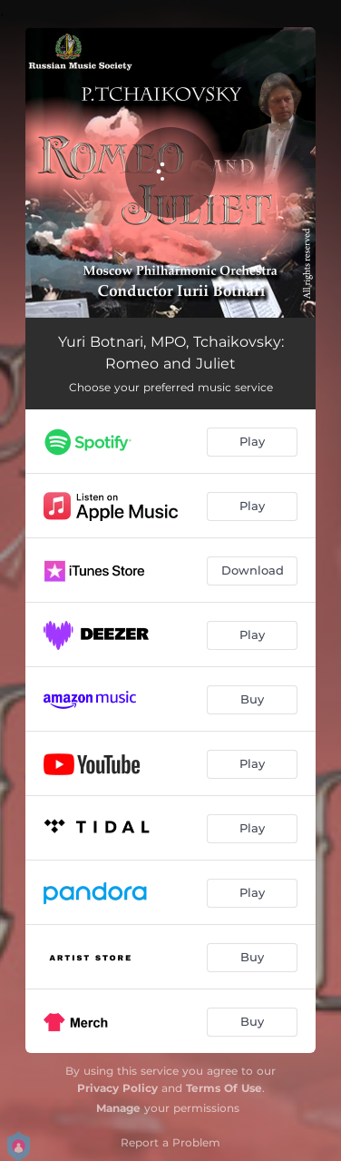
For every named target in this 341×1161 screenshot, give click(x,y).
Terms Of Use (224, 1088)
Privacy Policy (117, 1088)
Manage (118, 1108)
